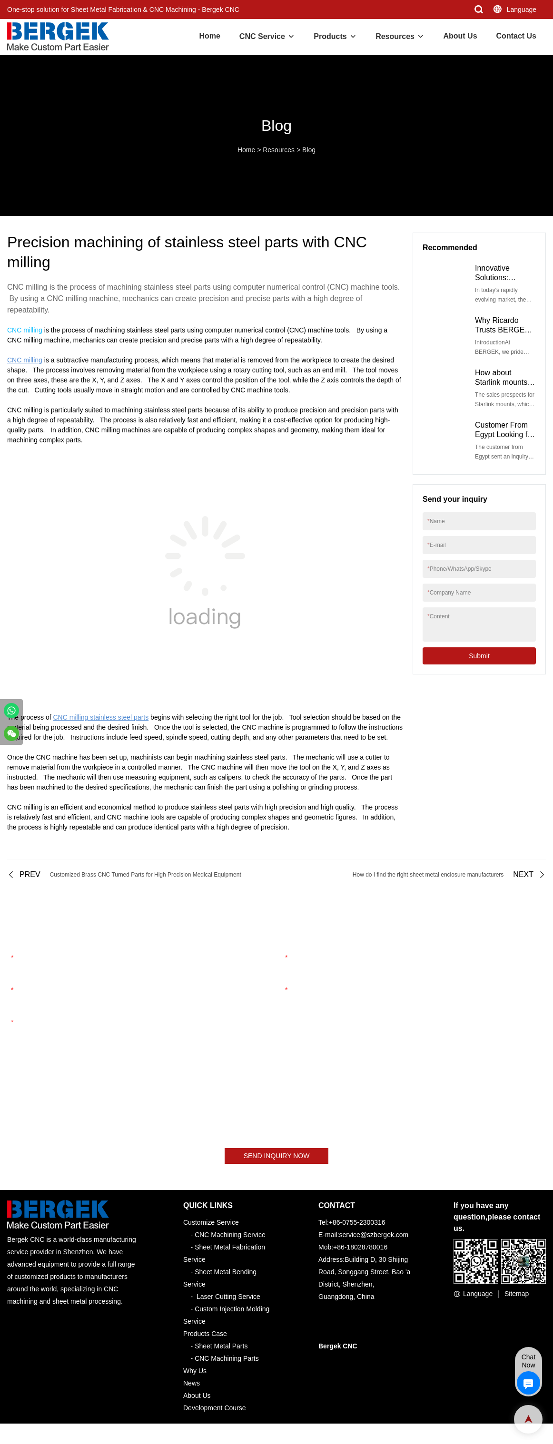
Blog (309, 150)
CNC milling (24, 330)
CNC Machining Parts (227, 1359)
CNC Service (262, 36)
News (191, 1383)
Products (330, 36)
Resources (395, 36)
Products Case (205, 1334)
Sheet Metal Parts (221, 1346)
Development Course (214, 1408)
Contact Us (516, 36)
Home (209, 36)
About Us (460, 36)
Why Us (195, 1371)
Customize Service (211, 1223)
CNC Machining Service (230, 1235)
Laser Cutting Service (228, 1297)
